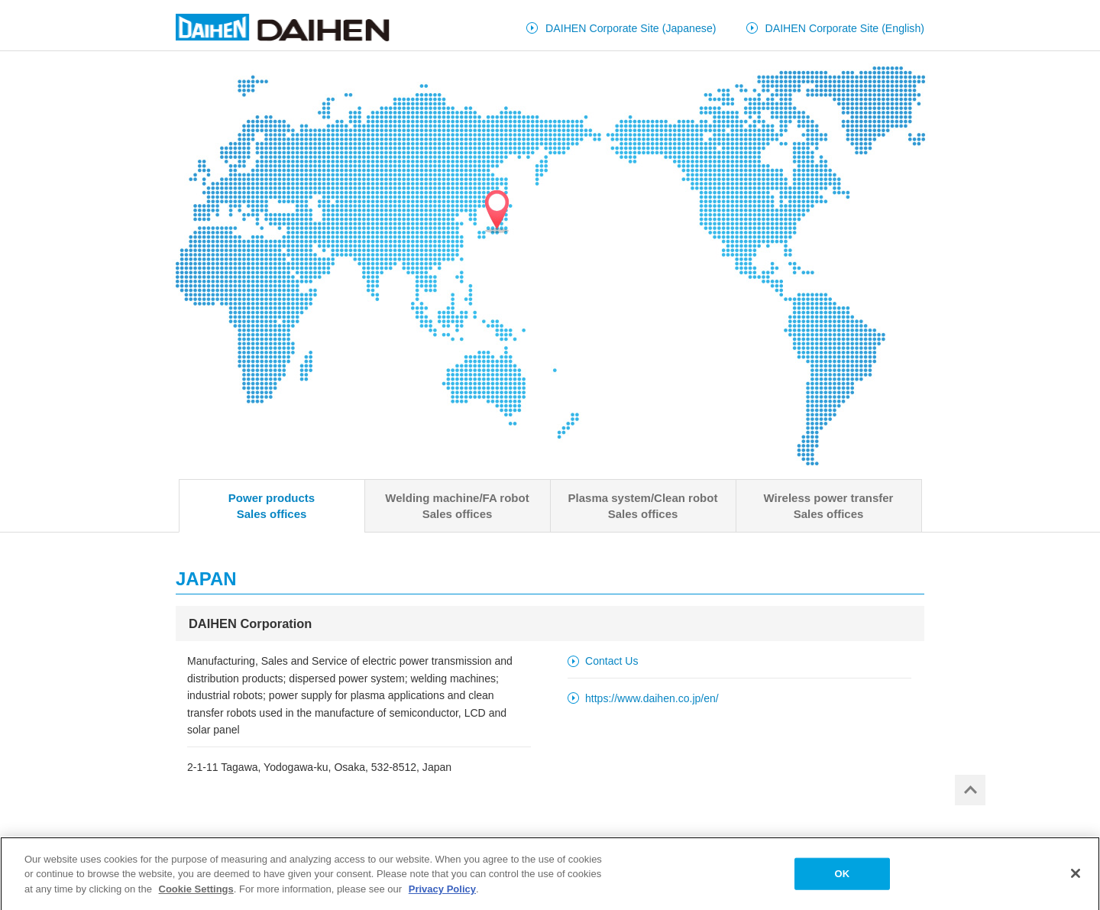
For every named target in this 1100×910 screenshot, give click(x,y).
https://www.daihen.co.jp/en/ (652, 698)
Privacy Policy (442, 892)
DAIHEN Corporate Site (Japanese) (630, 28)
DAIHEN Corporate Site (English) (845, 28)
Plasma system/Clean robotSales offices (643, 505)
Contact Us (611, 661)
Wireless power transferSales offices (829, 505)
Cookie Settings (196, 892)
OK (841, 876)
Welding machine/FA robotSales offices (457, 505)
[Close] (1075, 876)
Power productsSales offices (271, 505)
